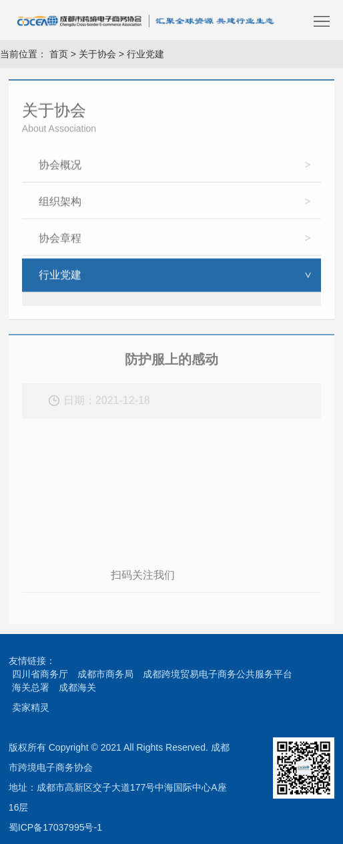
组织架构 (60, 203)
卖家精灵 (30, 707)
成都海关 (77, 687)
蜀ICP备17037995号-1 (55, 827)
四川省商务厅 (40, 674)
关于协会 (97, 54)
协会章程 (60, 240)
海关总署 (30, 687)
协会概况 (60, 167)
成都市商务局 (105, 674)
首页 (57, 54)
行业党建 (145, 54)
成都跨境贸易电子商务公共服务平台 (217, 674)
